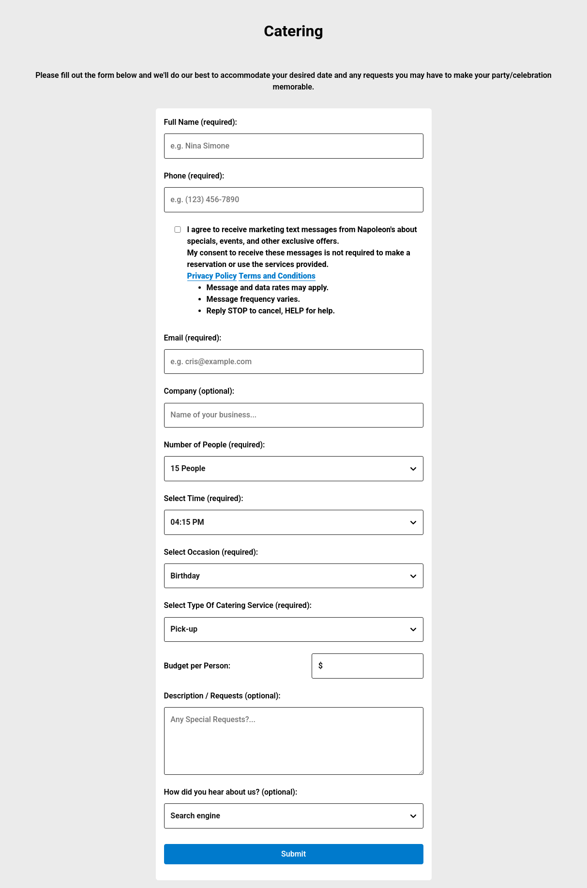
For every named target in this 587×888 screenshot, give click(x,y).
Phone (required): (194, 175)
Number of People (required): (214, 444)
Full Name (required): (200, 122)
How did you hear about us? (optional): (231, 792)
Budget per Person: (197, 665)
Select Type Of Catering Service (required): (238, 605)
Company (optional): (199, 391)
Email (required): (193, 337)
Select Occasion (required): (211, 552)
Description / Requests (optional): (222, 695)
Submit (293, 853)
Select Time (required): (203, 498)
